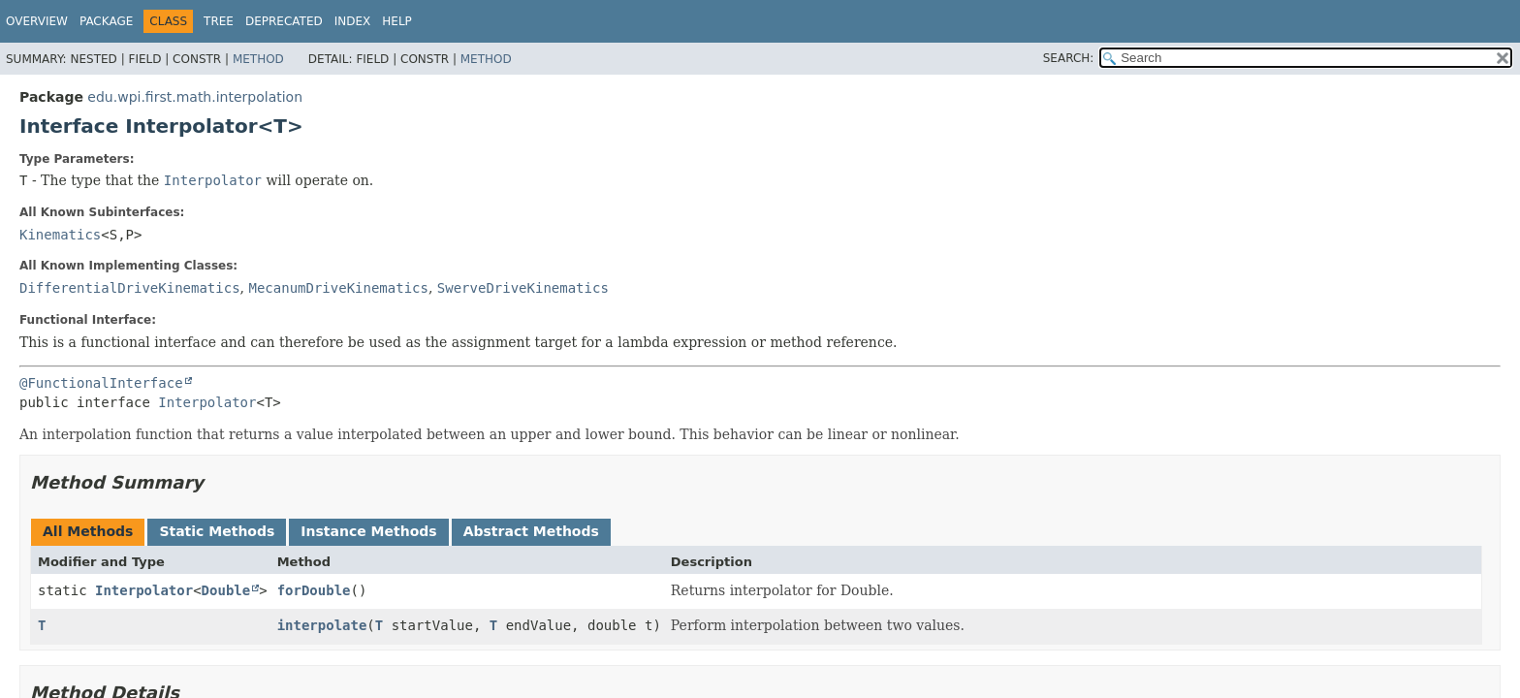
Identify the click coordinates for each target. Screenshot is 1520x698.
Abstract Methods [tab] (531, 531)
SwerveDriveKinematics (523, 288)
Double (226, 590)
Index (352, 21)
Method (258, 59)
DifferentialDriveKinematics (129, 288)
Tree (219, 21)
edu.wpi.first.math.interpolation (194, 97)
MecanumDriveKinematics (338, 288)
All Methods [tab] (88, 531)
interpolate (322, 625)
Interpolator (207, 402)
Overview (37, 21)
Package (106, 21)
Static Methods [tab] (216, 531)
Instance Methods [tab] (368, 531)
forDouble (314, 590)
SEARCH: (1068, 58)
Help (397, 21)
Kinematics (60, 234)
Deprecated (284, 21)
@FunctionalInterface (101, 383)
